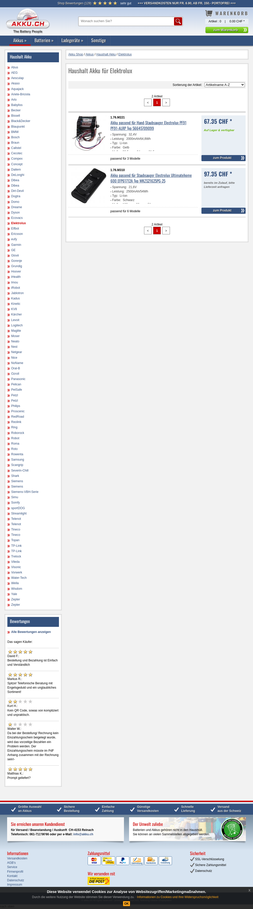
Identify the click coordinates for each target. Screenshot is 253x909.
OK (126, 903)
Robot (15, 438)
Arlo (14, 99)
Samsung (17, 459)
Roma (15, 443)
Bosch (15, 137)
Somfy (15, 502)
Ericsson (17, 234)
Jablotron (17, 293)
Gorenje (16, 261)
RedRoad (17, 416)
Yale (14, 594)
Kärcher (16, 314)
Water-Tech (19, 578)
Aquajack (17, 89)
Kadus (15, 298)
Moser (15, 336)
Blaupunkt (18, 126)
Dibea (15, 180)
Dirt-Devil (17, 191)
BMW (15, 132)
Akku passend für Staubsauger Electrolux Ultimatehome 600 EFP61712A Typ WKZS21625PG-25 (151, 178)
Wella (15, 583)
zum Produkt (222, 158)
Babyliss (17, 105)
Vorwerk (16, 572)
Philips (15, 406)
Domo (15, 202)
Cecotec (16, 153)
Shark (15, 476)
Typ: (115, 143)
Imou (14, 282)
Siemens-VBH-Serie (24, 492)
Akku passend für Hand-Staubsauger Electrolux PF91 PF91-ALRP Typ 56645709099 (148, 125)
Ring (14, 427)
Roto (14, 449)
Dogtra (15, 196)
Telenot (16, 519)
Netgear (16, 352)
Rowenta (17, 454)
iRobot (15, 288)
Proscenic (18, 411)
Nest (14, 347)
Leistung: (118, 139)
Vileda (15, 562)
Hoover (16, 271)
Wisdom (16, 588)
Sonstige (98, 40)
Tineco (15, 529)
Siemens (17, 481)
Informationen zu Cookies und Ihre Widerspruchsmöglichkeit (177, 897)
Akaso (15, 83)
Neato (15, 341)
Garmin (16, 245)
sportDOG (18, 508)
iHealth (16, 277)
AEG (14, 72)
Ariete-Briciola (20, 94)
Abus (14, 67)
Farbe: (116, 147)
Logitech (17, 325)
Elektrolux (18, 223)
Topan (15, 540)
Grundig (16, 266)
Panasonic (18, 379)
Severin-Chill (19, 470)
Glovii (15, 255)
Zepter (15, 599)
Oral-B (15, 368)
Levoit (15, 320)
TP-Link (16, 546)
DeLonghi (17, 175)
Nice (14, 357)
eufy (14, 239)
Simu (14, 497)
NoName (17, 363)
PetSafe (16, 389)
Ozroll (15, 373)
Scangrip (17, 465)
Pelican (16, 384)
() (74, 3)
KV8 (14, 309)
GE (13, 250)
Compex (17, 158)
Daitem (16, 169)
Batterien (44, 40)
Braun (15, 142)
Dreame (16, 207)
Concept (17, 164)
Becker (16, 110)
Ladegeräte (72, 40)
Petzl (14, 395)
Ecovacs (17, 218)
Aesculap (17, 78)
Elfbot (15, 228)
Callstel (16, 148)
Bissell (15, 115)
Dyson (15, 212)
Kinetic (15, 304)
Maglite (16, 330)
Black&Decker (20, 121)
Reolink (16, 422)
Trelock (16, 556)
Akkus (20, 40)
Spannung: (119, 134)
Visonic (16, 567)
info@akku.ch (83, 834)
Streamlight (19, 513)
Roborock (17, 433)
